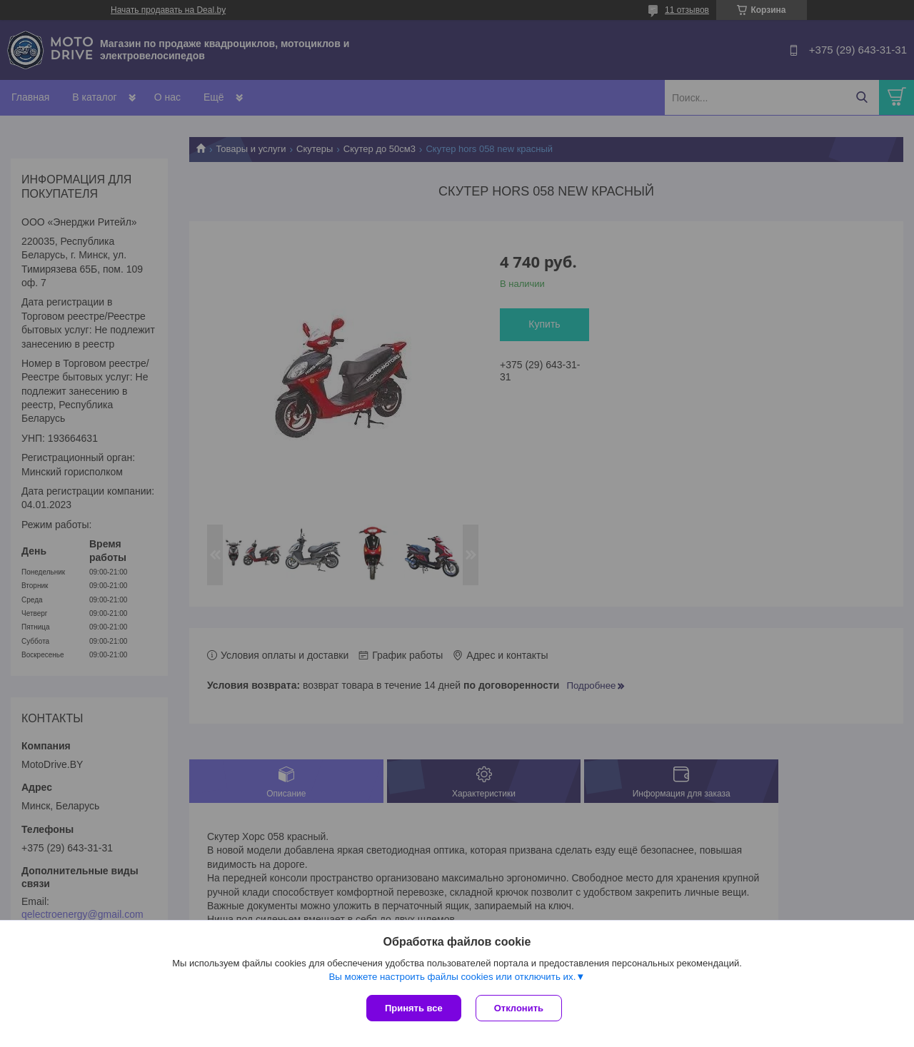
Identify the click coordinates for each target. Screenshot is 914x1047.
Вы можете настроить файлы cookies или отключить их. (452, 976)
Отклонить (518, 1008)
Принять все (414, 1008)
